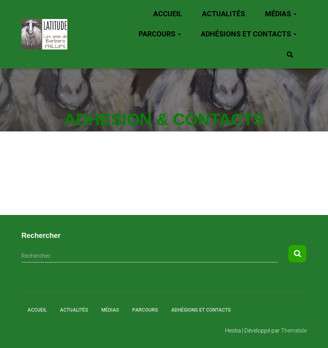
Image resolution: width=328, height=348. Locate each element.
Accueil (167, 14)
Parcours (160, 34)
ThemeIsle (294, 330)
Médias (281, 14)
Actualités (223, 14)
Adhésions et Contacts (249, 34)
